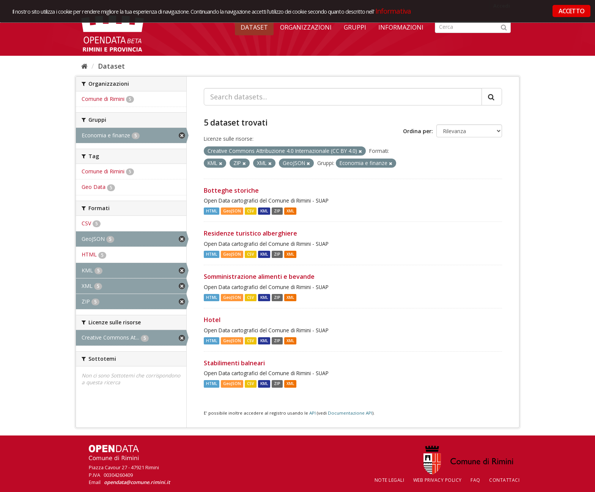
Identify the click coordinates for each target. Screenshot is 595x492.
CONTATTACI (504, 480)
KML (264, 211)
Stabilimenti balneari (234, 363)
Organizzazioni (306, 27)
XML (290, 211)
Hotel (212, 320)
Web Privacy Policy (437, 480)
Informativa (393, 11)
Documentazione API (350, 413)
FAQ (475, 480)
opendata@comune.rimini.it (137, 482)
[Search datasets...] (343, 96)
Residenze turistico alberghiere (250, 233)
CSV (250, 211)
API (312, 413)
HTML (211, 211)
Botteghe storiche (231, 190)
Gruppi (355, 27)
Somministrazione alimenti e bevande (259, 276)
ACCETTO (571, 11)
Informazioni (400, 27)
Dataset (254, 27)
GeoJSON (232, 211)
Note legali (390, 480)
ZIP (277, 211)
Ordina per (417, 131)
